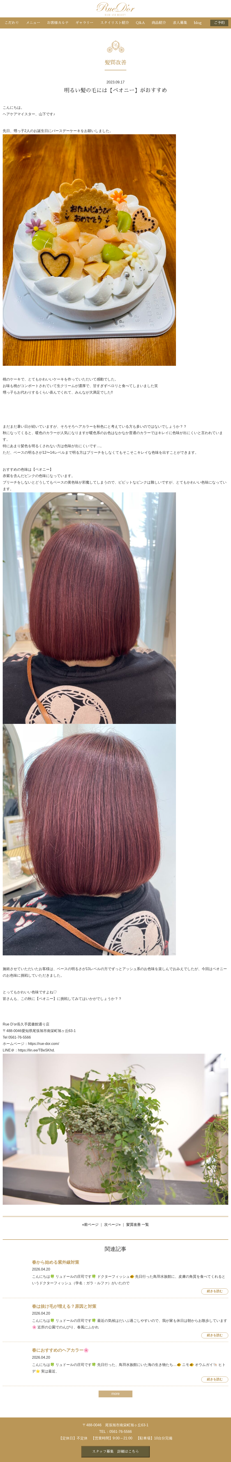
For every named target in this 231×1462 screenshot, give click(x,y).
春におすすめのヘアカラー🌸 (60, 1350)
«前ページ (90, 1224)
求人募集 (180, 23)
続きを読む (215, 1291)
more (115, 1394)
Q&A (140, 23)
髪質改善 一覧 (137, 1224)
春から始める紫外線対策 (55, 1262)
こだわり (12, 23)
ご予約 (219, 23)
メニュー (33, 23)
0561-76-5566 (120, 1432)
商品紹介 (159, 23)
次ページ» (112, 1224)
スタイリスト (114, 23)
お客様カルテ (58, 23)
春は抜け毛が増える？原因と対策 (64, 1306)
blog (198, 23)
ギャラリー (84, 23)
